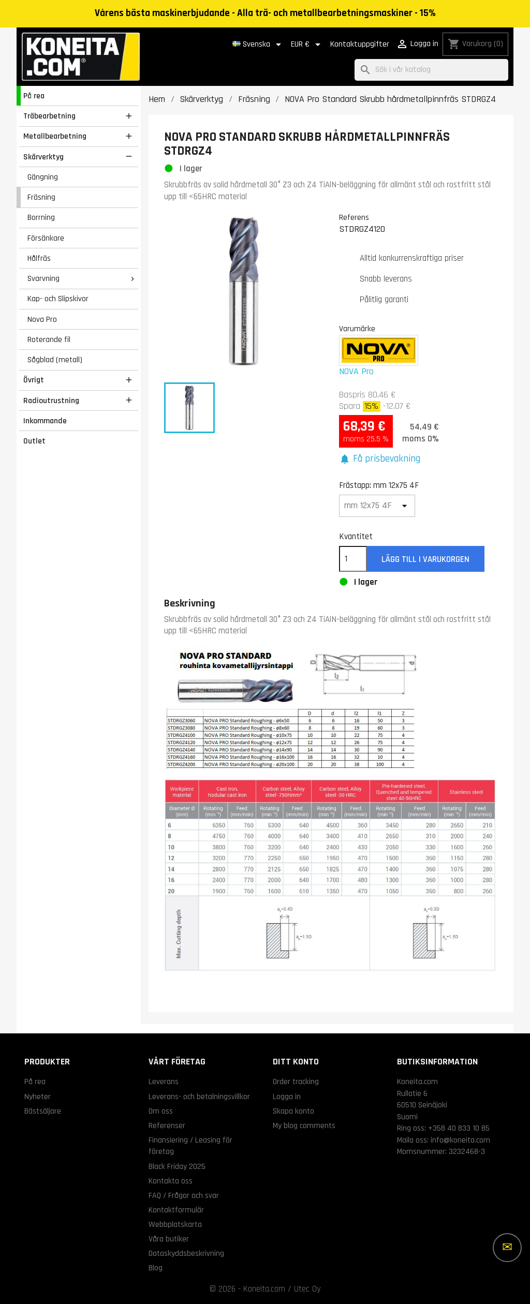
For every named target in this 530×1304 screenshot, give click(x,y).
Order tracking (296, 1081)
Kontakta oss (171, 1181)
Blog (156, 1268)
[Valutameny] (307, 44)
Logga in (287, 1096)
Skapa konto (293, 1111)
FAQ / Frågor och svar (184, 1195)
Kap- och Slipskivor (58, 298)
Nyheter (37, 1096)
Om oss (161, 1111)
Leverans (164, 1081)
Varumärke (357, 328)
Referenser (167, 1125)
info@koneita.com (460, 1140)
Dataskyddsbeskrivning (186, 1253)
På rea (34, 96)
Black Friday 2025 (177, 1166)
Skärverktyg (43, 157)
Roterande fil (48, 339)
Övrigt (33, 380)
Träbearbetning (49, 116)
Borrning (41, 217)
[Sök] (431, 70)
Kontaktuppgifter (359, 44)
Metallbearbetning (54, 136)
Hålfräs (39, 258)
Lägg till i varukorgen (425, 559)
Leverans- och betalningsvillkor (199, 1096)
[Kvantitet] (353, 559)
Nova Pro (42, 319)
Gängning (42, 177)
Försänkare (45, 238)
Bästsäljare (42, 1111)
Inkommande (45, 421)
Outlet (34, 441)
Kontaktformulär (176, 1210)
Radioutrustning (51, 400)
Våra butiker (169, 1239)
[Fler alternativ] (507, 1247)
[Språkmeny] (258, 44)
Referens (354, 217)
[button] (380, 459)
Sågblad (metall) (54, 359)
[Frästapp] (377, 506)
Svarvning (43, 278)
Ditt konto (296, 1062)
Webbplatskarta (175, 1224)
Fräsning (41, 197)
